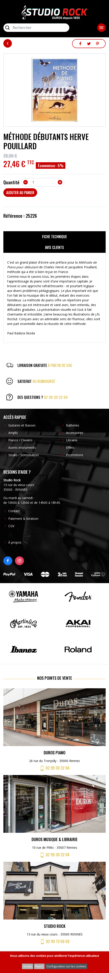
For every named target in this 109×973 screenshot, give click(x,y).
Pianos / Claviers (20, 440)
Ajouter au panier (20, 192)
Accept (27, 966)
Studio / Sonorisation (23, 455)
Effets (70, 447)
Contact (14, 511)
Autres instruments (22, 447)
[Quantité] (42, 182)
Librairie (71, 440)
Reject (39, 966)
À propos (14, 542)
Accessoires (74, 433)
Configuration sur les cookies (66, 966)
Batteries (72, 425)
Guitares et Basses (22, 425)
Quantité (11, 182)
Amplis (13, 433)
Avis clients (54, 247)
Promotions (74, 455)
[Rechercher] (36, 27)
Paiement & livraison (23, 518)
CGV (11, 526)
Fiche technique (54, 236)
